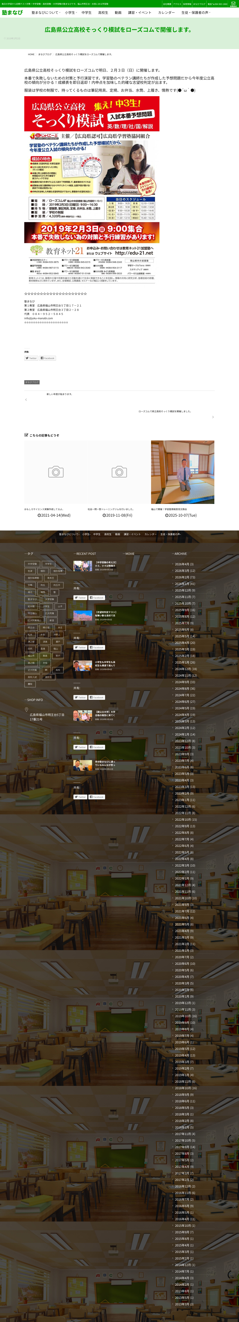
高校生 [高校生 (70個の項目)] (48, 659)
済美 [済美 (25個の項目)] (45, 624)
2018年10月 (183, 1070)
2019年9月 (182, 1005)
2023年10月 (183, 730)
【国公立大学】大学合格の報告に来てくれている (105, 698)
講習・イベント (140, 12)
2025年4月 (182, 625)
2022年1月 (182, 861)
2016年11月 (183, 1175)
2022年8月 (182, 815)
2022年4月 (182, 841)
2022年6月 (182, 828)
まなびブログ (199, 4)
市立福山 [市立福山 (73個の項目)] (32, 596)
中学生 (87, 12)
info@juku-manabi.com (38, 318)
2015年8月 (182, 1221)
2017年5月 (182, 1142)
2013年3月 (182, 1286)
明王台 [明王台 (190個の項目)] (31, 610)
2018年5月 (182, 1090)
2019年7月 (182, 1018)
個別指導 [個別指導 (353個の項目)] (57, 553)
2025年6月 (182, 612)
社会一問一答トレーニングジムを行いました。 (111, 491)
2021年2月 (182, 926)
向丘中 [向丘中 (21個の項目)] (56, 567)
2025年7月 (182, 605)
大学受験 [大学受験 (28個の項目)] (49, 581)
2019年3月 (182, 1044)
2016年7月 (182, 1182)
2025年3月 (182, 631)
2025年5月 (182, 618)
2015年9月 (182, 1214)
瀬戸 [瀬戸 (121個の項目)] (58, 624)
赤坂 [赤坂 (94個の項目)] (45, 645)
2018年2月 (182, 1103)
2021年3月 (182, 920)
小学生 (70, 12)
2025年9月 (182, 592)
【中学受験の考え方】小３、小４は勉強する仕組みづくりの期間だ (105, 550)
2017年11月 (183, 1116)
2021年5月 (182, 907)
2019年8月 (182, 1011)
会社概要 (167, 4)
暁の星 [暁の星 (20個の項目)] (46, 610)
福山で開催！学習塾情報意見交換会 (169, 491)
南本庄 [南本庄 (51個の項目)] (50, 560)
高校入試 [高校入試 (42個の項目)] (32, 659)
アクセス (177, 4)
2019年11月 (183, 992)
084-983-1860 (219, 4)
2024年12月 (183, 651)
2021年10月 (183, 880)
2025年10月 (183, 586)
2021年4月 (182, 913)
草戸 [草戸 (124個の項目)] (58, 638)
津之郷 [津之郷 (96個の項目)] (31, 624)
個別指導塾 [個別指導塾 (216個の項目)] (33, 560)
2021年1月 (182, 933)
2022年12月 (183, 789)
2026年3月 (182, 553)
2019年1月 (182, 1057)
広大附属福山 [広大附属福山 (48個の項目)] (34, 603)
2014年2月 (182, 1267)
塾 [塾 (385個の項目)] (54, 575)
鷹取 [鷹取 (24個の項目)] (30, 666)
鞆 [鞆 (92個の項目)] (46, 652)
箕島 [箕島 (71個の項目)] (45, 638)
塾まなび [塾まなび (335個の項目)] (32, 581)
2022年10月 (183, 802)
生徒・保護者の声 (194, 12)
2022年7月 (182, 821)
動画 (118, 12)
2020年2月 (182, 972)
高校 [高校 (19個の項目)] (58, 652)
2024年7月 (182, 677)
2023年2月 (182, 776)
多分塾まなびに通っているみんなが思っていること (105, 748)
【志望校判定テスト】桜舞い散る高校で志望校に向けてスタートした (105, 600)
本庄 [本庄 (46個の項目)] (60, 610)
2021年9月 (182, 887)
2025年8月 (182, 599)
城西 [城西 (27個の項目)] (43, 575)
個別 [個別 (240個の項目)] (43, 553)
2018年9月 (182, 1077)
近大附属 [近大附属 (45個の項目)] (32, 652)
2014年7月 (182, 1254)
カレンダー (166, 12)
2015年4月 (182, 1227)
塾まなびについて (45, 12)
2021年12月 (183, 867)
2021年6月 (182, 900)
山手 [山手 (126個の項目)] (60, 589)
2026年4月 (182, 546)
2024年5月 (182, 690)
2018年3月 (182, 1096)
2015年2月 (182, 1241)
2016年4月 (182, 1201)
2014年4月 (182, 1260)
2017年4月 (182, 1149)
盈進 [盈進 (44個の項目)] (43, 631)
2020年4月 (182, 959)
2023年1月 (182, 782)
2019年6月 (182, 1024)
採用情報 (187, 4)
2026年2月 (182, 559)
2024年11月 (183, 658)
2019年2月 (182, 1051)
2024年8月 (182, 671)
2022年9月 (182, 808)
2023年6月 (182, 749)
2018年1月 (182, 1110)
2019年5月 (182, 1031)
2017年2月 (182, 1162)
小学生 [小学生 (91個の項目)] (46, 589)
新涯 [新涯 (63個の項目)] (52, 603)
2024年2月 (182, 710)
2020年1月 (182, 979)
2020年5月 (182, 952)
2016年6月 (182, 1188)
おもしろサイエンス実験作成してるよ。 (44, 491)
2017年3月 (182, 1155)
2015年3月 (182, 1234)
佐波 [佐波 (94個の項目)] (30, 553)
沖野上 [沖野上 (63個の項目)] (56, 617)
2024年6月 (182, 684)
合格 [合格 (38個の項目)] (30, 567)
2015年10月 (183, 1208)
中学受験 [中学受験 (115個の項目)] (32, 546)
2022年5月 (182, 834)
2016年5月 (182, 1195)
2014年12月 (183, 1247)
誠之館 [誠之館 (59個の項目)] (31, 645)
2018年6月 (182, 1083)
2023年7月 (182, 743)
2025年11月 (183, 579)
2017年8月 (182, 1136)
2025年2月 (182, 638)
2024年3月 (182, 704)
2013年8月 (182, 1273)
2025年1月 (182, 645)
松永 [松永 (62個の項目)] (30, 617)
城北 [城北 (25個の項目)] (30, 575)
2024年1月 (182, 717)
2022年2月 (182, 854)
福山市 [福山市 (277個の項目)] (31, 638)
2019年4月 (182, 1038)
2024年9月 (182, 664)
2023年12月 (183, 723)
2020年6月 (182, 946)
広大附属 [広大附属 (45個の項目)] (49, 596)
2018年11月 (183, 1064)
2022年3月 (182, 848)
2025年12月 (183, 573)
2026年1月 (182, 566)
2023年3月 (182, 769)
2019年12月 (183, 985)
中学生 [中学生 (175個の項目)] (48, 546)
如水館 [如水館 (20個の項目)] (31, 589)
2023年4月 (182, 762)
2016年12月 (183, 1169)
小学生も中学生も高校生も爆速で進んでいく (105, 648)
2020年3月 (182, 965)
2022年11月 (183, 795)
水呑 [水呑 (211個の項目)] (43, 617)
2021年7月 (182, 893)
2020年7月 (182, 939)
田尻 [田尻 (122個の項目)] (30, 631)
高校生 (103, 12)
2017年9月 (182, 1129)
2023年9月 (182, 736)
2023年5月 (182, 756)
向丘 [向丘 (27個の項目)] (43, 567)
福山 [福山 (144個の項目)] (55, 631)
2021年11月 (183, 874)
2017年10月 (183, 1123)
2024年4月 (182, 697)
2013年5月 (182, 1280)
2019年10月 (183, 998)
